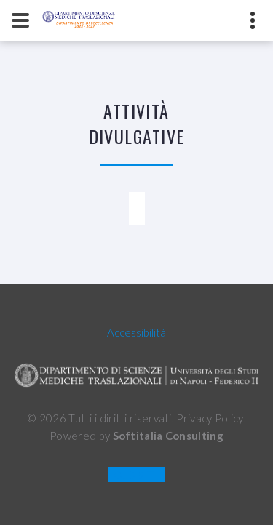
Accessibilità (136, 332)
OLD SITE (136, 474)
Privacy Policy (209, 418)
